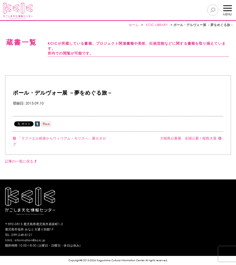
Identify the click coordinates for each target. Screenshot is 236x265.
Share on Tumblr (37, 123)
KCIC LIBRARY (157, 25)
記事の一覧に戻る (20, 161)
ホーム (134, 25)
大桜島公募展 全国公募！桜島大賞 (190, 138)
